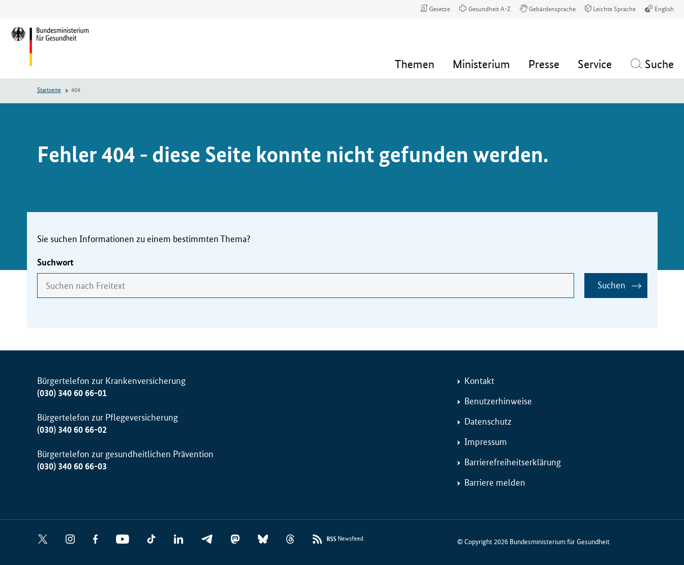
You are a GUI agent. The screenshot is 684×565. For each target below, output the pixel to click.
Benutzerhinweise (498, 401)
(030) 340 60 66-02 (72, 429)
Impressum (485, 442)
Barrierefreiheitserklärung (512, 462)
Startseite (49, 90)
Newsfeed (344, 539)
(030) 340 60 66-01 (72, 393)
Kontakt (479, 381)
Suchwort (55, 262)
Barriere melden (494, 483)
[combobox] (305, 285)
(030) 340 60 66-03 (72, 466)
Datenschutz (488, 422)
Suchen (612, 285)
